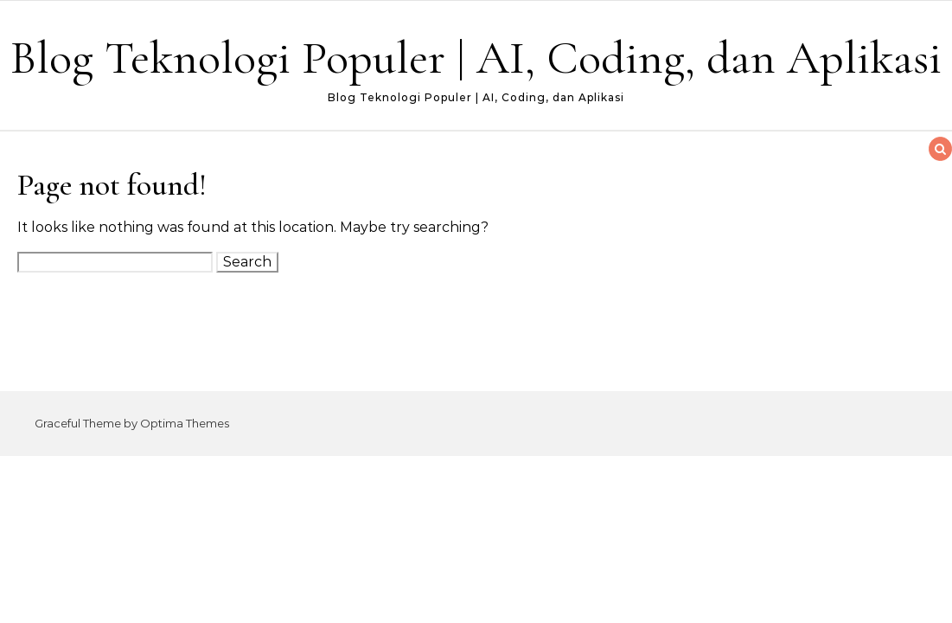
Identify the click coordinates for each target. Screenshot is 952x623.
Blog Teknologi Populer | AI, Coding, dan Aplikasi (476, 57)
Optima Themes (184, 423)
